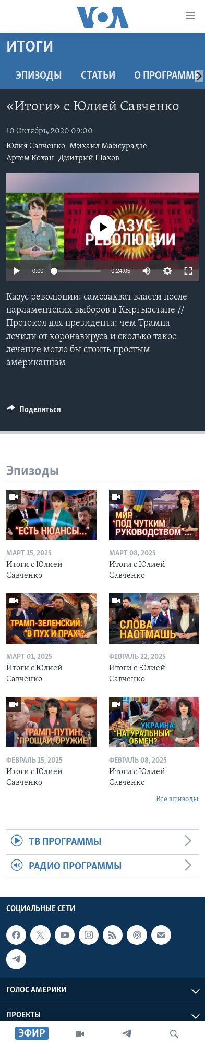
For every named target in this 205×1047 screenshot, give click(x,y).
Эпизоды (39, 76)
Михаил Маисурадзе (108, 146)
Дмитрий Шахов (88, 158)
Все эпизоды (177, 799)
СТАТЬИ (98, 76)
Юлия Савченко (35, 146)
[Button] (34, 412)
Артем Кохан (30, 158)
